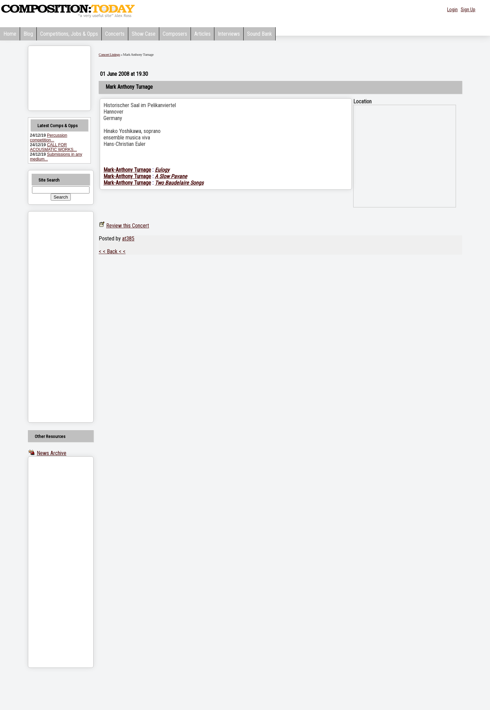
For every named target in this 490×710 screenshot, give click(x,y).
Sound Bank (259, 34)
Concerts (115, 34)
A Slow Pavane (171, 176)
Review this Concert (127, 225)
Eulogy (162, 170)
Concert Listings (109, 54)
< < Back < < (112, 251)
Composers (175, 34)
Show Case (144, 34)
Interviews (229, 34)
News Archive (51, 453)
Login (452, 9)
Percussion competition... (48, 137)
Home (9, 34)
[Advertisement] (52, 317)
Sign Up (468, 9)
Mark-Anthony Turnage (127, 170)
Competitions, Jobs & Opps (69, 34)
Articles (202, 34)
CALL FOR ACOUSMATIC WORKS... (53, 147)
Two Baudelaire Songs (179, 183)
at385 (128, 238)
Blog (28, 34)
